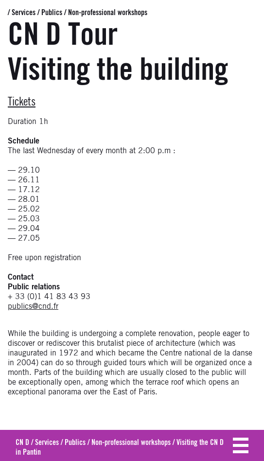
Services (23, 13)
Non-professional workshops (107, 13)
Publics (51, 13)
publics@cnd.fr (33, 306)
